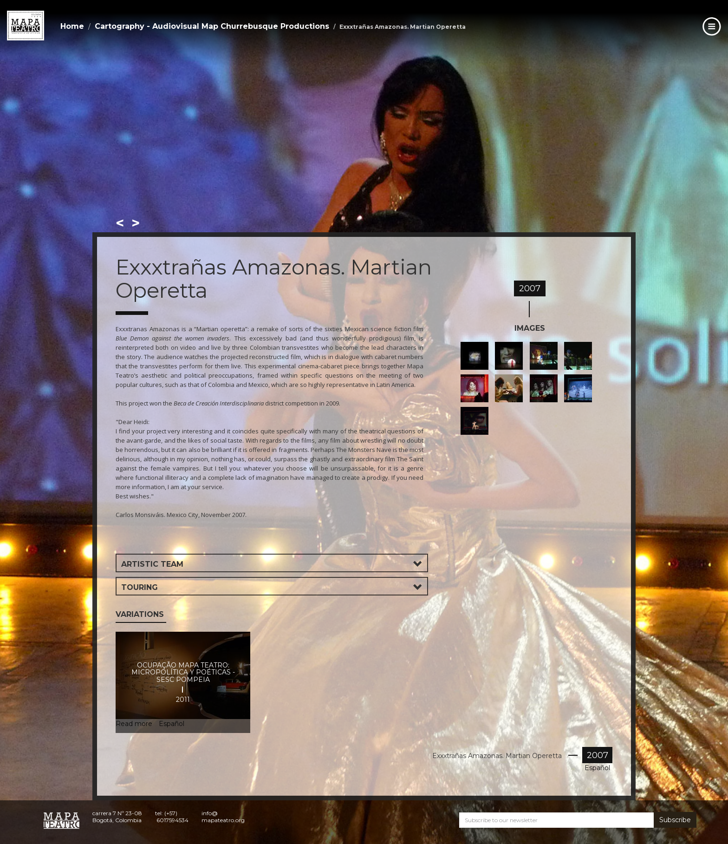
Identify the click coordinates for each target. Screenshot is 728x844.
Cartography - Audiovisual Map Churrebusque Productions (212, 26)
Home (72, 26)
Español (597, 768)
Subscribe (675, 820)
